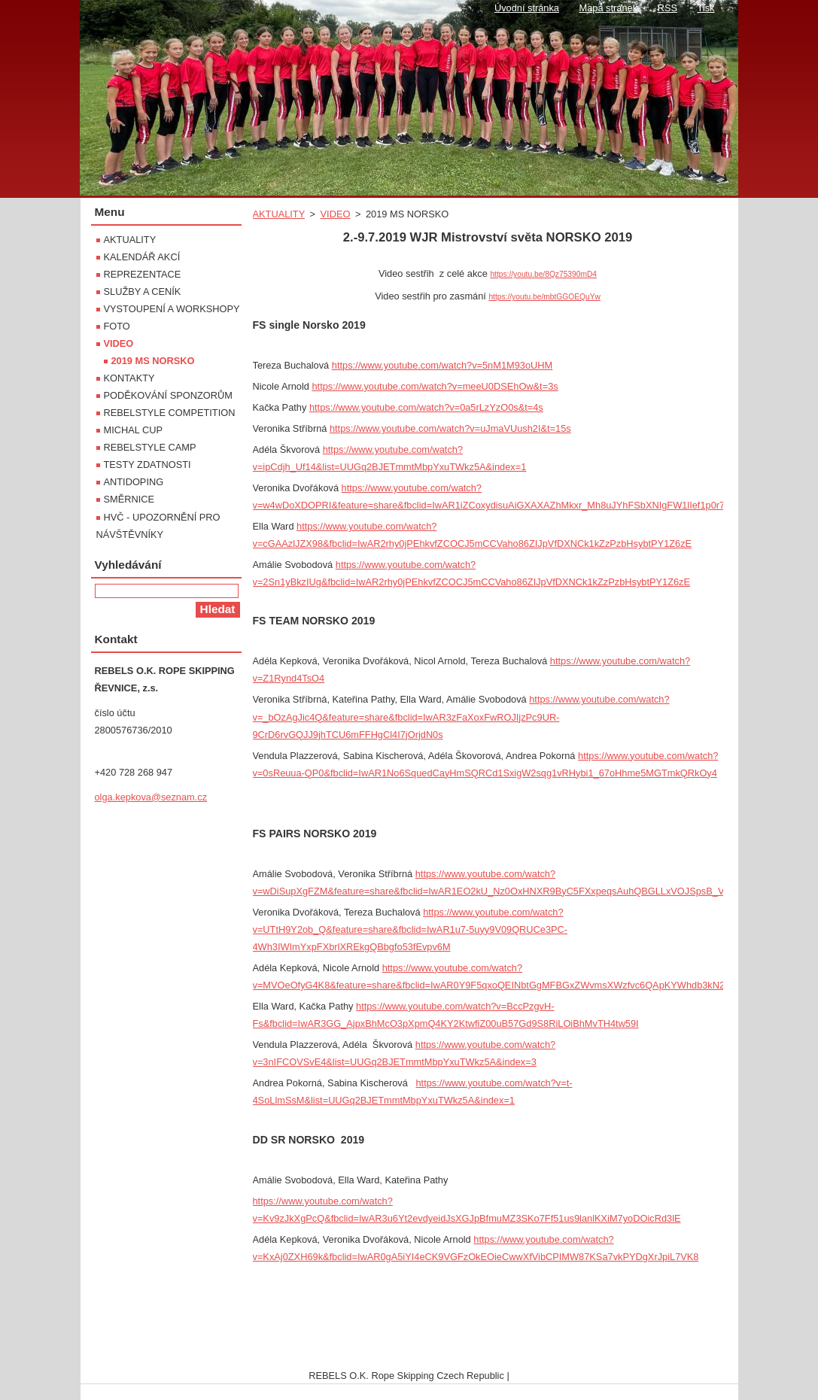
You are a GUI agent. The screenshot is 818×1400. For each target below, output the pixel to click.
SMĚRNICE (129, 499)
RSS (667, 8)
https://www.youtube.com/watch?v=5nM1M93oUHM (442, 365)
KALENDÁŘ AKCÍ (142, 257)
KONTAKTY (129, 378)
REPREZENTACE (142, 274)
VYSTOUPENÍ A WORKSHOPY (172, 308)
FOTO (117, 326)
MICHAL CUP (133, 430)
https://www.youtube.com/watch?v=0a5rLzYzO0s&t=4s (426, 407)
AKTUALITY (279, 214)
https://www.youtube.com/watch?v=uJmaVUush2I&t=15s (450, 428)
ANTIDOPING (134, 481)
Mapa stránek (608, 8)
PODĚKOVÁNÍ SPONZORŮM (168, 395)
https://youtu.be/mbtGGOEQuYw (544, 297)
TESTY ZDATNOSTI (147, 464)
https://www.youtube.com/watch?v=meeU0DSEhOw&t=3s (435, 386)
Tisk (706, 8)
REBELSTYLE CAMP (150, 447)
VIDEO (336, 214)
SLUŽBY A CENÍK (142, 291)
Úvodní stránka (526, 8)
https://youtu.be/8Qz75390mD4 (543, 274)
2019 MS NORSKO (153, 360)
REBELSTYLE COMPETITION (170, 412)
